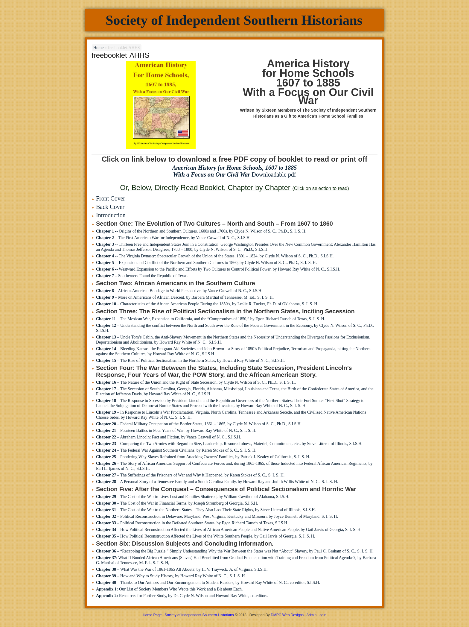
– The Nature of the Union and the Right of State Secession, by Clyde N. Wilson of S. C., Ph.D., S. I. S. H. (196, 382)
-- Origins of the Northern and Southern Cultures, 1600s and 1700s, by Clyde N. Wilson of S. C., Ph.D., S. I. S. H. (201, 231)
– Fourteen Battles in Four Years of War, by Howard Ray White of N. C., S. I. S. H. (176, 430)
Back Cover (110, 207)
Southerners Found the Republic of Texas (142, 276)
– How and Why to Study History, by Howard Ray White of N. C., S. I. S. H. (171, 576)
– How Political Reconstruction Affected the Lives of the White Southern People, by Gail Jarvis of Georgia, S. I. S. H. (205, 536)
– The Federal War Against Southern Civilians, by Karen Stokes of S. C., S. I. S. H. (176, 450)
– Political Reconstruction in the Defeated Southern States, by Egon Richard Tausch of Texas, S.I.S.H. (192, 523)
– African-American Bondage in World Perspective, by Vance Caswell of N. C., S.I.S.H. (179, 291)
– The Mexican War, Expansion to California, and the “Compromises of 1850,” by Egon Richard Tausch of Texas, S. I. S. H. (210, 319)
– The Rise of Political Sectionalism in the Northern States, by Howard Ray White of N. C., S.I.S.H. (190, 360)
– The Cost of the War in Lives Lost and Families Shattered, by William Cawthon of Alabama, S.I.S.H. (192, 496)
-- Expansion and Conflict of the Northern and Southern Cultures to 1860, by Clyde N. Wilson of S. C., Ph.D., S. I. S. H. (206, 262)
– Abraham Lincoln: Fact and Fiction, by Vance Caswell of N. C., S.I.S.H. (168, 437)
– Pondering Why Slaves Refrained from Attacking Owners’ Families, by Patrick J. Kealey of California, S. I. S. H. (203, 457)
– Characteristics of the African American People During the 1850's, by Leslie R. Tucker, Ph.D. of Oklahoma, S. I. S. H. (207, 304)
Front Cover (110, 198)
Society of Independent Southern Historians (234, 20)
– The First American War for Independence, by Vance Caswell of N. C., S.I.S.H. (173, 238)
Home (98, 47)
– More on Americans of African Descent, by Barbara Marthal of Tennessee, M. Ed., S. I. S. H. (185, 297)
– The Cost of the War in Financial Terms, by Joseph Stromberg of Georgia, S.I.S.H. (177, 503)
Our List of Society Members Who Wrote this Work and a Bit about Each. (169, 589)
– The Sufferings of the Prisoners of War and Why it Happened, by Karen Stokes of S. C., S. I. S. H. (190, 475)
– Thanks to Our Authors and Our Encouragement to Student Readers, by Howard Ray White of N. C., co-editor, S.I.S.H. (208, 582)
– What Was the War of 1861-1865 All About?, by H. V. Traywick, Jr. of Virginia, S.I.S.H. (182, 569)
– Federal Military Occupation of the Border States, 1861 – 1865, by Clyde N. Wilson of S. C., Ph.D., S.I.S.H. (199, 424)
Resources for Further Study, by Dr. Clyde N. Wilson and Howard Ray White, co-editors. (182, 595)
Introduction (111, 215)
